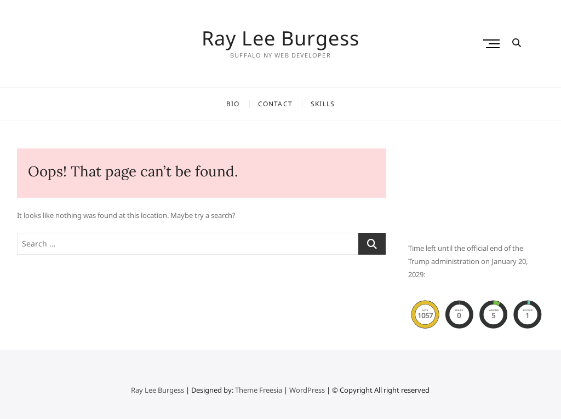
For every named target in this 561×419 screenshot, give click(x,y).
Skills (323, 103)
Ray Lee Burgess (280, 38)
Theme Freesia (258, 390)
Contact (275, 103)
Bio (233, 103)
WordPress (307, 390)
